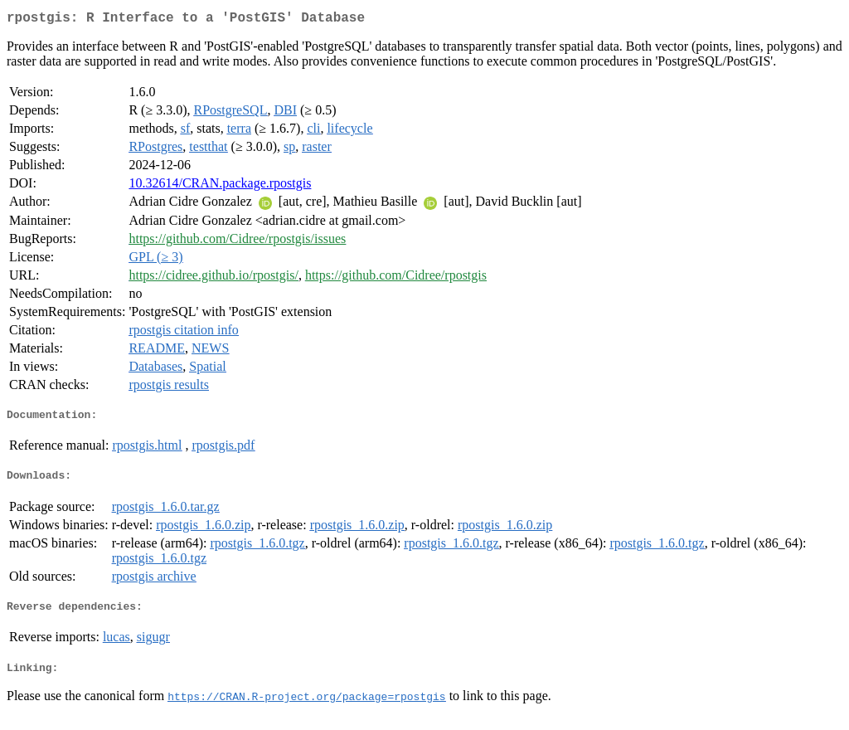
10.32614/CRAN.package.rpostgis (220, 186)
